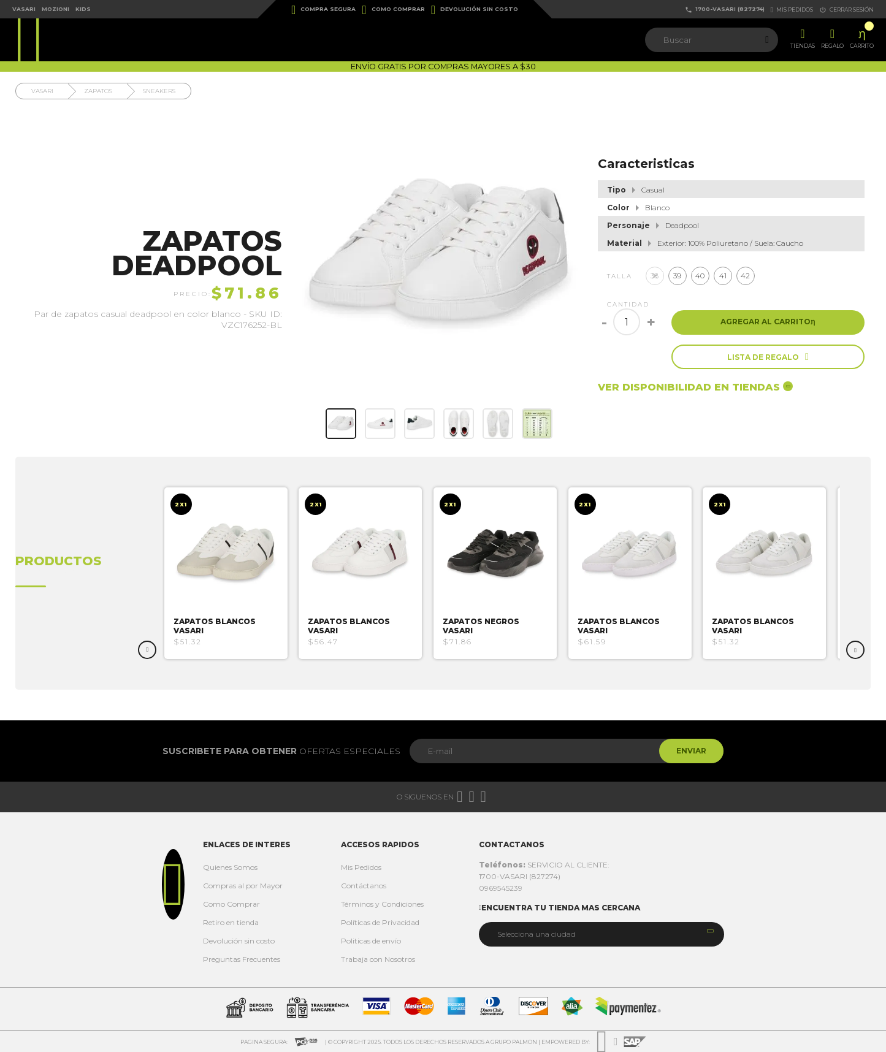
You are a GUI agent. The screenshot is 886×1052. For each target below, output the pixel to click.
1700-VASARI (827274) (725, 9)
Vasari (24, 9)
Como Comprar (393, 10)
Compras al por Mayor (243, 885)
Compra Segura (323, 10)
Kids (83, 9)
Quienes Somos (230, 867)
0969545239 (500, 888)
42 (745, 275)
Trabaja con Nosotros (378, 959)
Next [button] (855, 650)
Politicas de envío (371, 940)
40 (700, 275)
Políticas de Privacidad (380, 922)
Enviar (690, 750)
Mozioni (55, 9)
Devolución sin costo (474, 10)
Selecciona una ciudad (536, 934)
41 (723, 275)
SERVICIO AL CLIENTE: (544, 864)
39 (677, 275)
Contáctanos (363, 885)
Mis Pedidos (361, 867)
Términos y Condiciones (382, 904)
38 (655, 275)
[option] (230, 573)
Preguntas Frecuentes (241, 959)
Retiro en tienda (231, 922)
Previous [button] (147, 650)
